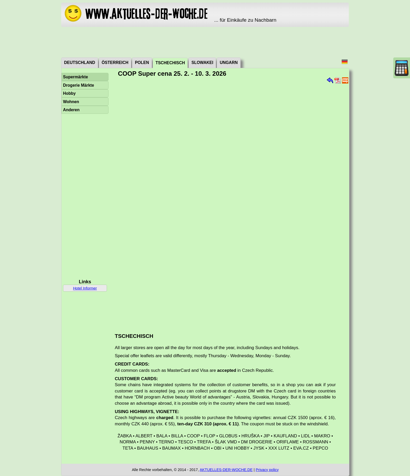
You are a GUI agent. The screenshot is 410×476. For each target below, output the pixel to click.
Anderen (71, 110)
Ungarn (228, 62)
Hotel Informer (85, 288)
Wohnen (71, 101)
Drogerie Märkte (78, 85)
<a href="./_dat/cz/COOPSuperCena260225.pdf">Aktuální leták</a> (229, 203)
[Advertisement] (205, 42)
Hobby (69, 93)
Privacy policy (267, 470)
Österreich (115, 62)
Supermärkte (75, 77)
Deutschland (79, 62)
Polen (142, 62)
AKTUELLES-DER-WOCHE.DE (226, 470)
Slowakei (202, 62)
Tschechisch (170, 63)
